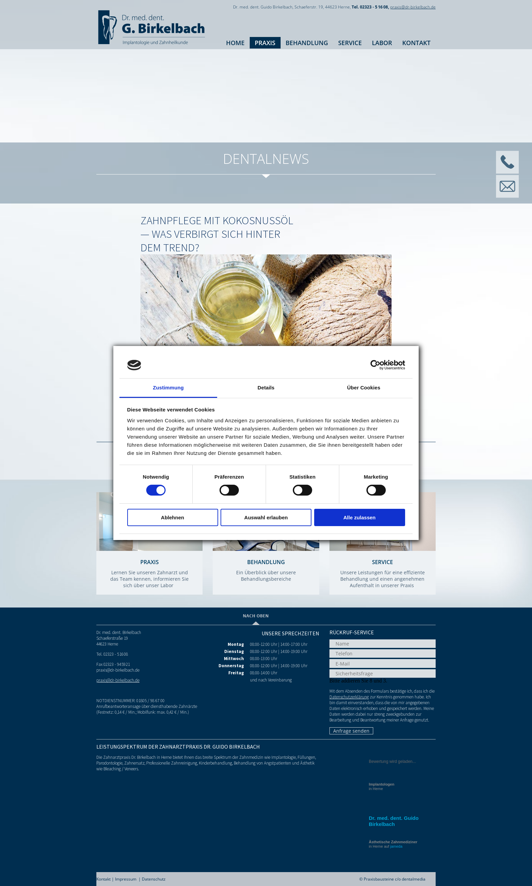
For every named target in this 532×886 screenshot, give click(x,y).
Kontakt (416, 43)
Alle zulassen (359, 517)
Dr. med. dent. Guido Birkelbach (394, 821)
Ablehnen (172, 517)
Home (235, 43)
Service (350, 43)
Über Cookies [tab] (363, 387)
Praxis (265, 43)
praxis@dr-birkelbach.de (413, 7)
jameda (396, 846)
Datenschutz (154, 879)
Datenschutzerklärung (349, 697)
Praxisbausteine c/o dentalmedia (394, 879)
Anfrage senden (351, 731)
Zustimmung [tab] (168, 387)
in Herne (381, 786)
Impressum (125, 879)
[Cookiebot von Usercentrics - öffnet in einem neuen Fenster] (375, 365)
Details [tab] (266, 387)
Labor (382, 43)
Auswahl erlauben (266, 517)
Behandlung (307, 43)
